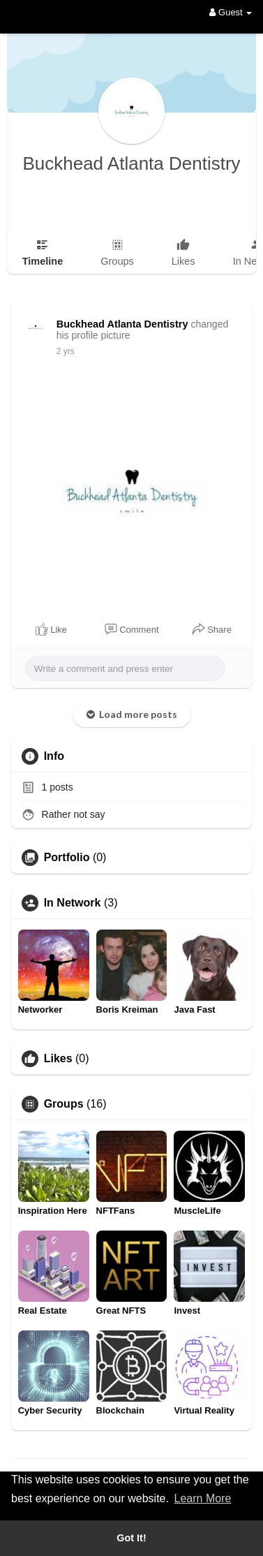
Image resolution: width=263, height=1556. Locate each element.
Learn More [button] (203, 1498)
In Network (72, 903)
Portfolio (67, 857)
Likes (58, 1058)
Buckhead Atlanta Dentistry (131, 163)
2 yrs (66, 351)
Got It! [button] (131, 1537)
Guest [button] (230, 12)
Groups (64, 1104)
